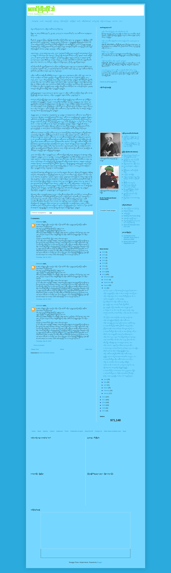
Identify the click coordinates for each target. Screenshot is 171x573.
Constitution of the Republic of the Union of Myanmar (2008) (131, 237)
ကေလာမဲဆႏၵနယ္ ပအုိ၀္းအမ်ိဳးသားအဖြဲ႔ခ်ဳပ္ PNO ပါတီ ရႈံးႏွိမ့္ (119, 70)
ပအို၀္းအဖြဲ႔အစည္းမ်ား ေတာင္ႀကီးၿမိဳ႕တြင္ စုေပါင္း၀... (119, 296)
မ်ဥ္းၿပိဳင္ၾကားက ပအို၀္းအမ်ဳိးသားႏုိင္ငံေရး (47, 29)
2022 (104, 255)
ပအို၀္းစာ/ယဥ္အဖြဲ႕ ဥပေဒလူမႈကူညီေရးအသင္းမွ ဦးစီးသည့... (119, 323)
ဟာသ (120, 21)
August (106, 285)
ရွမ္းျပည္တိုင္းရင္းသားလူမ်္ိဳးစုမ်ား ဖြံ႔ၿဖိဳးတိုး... (116, 304)
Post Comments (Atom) (46, 353)
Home (62, 349)
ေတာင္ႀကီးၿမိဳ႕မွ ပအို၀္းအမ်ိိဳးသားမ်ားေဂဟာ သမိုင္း (118, 359)
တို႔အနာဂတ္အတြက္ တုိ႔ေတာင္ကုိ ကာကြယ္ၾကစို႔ (132, 221)
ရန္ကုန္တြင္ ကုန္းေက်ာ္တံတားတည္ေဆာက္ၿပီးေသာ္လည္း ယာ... (120, 356)
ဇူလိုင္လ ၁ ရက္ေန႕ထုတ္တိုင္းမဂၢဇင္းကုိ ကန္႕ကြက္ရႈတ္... (118, 376)
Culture (52, 431)
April (105, 385)
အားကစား (115, 21)
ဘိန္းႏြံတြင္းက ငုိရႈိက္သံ (131, 208)
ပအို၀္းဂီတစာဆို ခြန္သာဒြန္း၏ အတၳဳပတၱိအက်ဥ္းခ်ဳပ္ (115, 31)
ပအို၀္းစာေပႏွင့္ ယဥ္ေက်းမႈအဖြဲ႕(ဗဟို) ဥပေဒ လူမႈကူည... (120, 337)
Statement (59, 431)
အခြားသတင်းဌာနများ (105, 21)
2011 (104, 400)
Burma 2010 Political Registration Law (130, 242)
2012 (104, 397)
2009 (104, 405)
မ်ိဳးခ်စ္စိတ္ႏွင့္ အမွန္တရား (108, 52)
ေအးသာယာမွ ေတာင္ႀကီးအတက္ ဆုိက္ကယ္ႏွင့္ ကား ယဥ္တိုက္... (121, 348)
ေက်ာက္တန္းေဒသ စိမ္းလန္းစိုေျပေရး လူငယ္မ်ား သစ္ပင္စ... (119, 310)
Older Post (88, 349)
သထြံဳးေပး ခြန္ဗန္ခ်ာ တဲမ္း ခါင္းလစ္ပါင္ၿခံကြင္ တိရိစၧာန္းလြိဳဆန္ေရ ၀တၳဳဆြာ (132, 144)
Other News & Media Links (112, 431)
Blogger (99, 562)
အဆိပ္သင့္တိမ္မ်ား (127, 213)
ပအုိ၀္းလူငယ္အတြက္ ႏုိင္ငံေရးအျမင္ (113, 299)
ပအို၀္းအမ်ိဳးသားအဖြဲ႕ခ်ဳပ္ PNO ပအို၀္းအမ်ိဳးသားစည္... (118, 353)
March (106, 388)
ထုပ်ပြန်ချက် (73, 21)
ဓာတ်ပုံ (78, 21)
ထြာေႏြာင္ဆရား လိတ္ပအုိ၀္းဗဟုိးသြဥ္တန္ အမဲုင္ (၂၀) (131, 156)
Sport (124, 431)
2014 (104, 272)
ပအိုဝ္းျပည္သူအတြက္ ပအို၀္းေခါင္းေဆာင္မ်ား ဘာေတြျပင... (120, 293)
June (105, 379)
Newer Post (35, 349)
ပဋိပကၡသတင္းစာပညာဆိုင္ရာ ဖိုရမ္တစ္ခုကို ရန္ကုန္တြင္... (116, 367)
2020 (104, 260)
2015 (104, 269)
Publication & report (76, 431)
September (107, 282)
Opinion (45, 431)
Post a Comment (39, 345)
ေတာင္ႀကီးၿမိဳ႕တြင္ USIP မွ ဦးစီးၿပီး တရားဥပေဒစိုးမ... (118, 325)
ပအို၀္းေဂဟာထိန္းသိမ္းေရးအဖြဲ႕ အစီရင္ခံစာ (116, 362)
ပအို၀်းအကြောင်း (64, 21)
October (106, 280)
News (39, 431)
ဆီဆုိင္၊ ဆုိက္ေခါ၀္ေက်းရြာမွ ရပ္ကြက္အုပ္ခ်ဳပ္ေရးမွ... (116, 351)
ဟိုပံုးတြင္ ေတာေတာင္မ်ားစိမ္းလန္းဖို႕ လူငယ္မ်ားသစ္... (118, 317)
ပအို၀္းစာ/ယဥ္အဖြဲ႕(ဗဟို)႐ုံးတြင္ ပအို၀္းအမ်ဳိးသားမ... (117, 320)
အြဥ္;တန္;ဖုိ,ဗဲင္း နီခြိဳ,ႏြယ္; (132, 163)
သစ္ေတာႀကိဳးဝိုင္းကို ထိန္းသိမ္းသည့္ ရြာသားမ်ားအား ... (119, 339)
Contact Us (98, 431)
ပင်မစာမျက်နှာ (35, 21)
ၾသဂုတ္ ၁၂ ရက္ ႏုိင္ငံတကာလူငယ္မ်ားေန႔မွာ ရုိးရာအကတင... (120, 290)
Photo (66, 431)
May (105, 382)
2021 (104, 258)
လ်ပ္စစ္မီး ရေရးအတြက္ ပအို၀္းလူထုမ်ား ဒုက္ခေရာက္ (114, 61)
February (107, 390)
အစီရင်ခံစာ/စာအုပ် (86, 21)
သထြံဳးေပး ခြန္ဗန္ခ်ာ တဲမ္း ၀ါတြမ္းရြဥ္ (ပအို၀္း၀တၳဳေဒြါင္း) (131, 138)
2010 (104, 402)
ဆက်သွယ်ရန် (95, 21)
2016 (104, 266)
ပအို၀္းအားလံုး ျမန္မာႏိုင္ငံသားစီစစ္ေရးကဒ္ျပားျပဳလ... (118, 345)
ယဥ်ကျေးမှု (56, 21)
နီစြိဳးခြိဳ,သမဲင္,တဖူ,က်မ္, (129, 183)
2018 (104, 263)
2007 (104, 411)
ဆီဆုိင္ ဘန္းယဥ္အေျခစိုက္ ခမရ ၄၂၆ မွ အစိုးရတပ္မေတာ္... (118, 334)
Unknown (39, 222)
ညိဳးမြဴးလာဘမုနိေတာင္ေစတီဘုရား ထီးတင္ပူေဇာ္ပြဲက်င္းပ (118, 328)
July (105, 288)
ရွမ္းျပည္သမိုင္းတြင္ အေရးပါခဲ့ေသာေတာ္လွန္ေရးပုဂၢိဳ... (118, 307)
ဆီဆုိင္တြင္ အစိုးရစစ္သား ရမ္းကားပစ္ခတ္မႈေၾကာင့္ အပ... (118, 342)
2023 (104, 252)
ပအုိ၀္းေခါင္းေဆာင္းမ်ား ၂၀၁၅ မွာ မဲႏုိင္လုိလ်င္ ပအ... (119, 365)
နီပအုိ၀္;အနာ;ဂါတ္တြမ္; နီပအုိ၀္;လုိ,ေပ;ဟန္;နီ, (130, 186)
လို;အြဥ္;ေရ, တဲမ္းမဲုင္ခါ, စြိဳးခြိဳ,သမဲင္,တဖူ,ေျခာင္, (131, 160)
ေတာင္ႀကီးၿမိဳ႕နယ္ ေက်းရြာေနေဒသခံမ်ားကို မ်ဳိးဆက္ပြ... (118, 373)
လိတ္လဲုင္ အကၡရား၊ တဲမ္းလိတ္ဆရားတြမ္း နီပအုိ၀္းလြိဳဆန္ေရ (132, 178)
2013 (104, 274)
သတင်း (42, 21)
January (106, 393)
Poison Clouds (128, 211)
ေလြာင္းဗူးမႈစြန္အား (129, 174)
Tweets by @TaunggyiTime (108, 82)
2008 (104, 408)
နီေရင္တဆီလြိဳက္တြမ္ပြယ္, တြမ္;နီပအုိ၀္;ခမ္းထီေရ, (131, 190)
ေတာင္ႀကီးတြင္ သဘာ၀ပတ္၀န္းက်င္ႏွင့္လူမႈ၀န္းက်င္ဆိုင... (119, 370)
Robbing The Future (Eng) (132, 216)
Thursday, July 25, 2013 (43, 257)
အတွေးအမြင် (48, 21)
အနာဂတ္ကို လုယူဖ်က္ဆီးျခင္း (130, 218)
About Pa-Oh (89, 431)
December (107, 277)
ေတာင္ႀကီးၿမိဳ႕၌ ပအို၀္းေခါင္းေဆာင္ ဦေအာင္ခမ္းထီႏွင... (120, 331)
